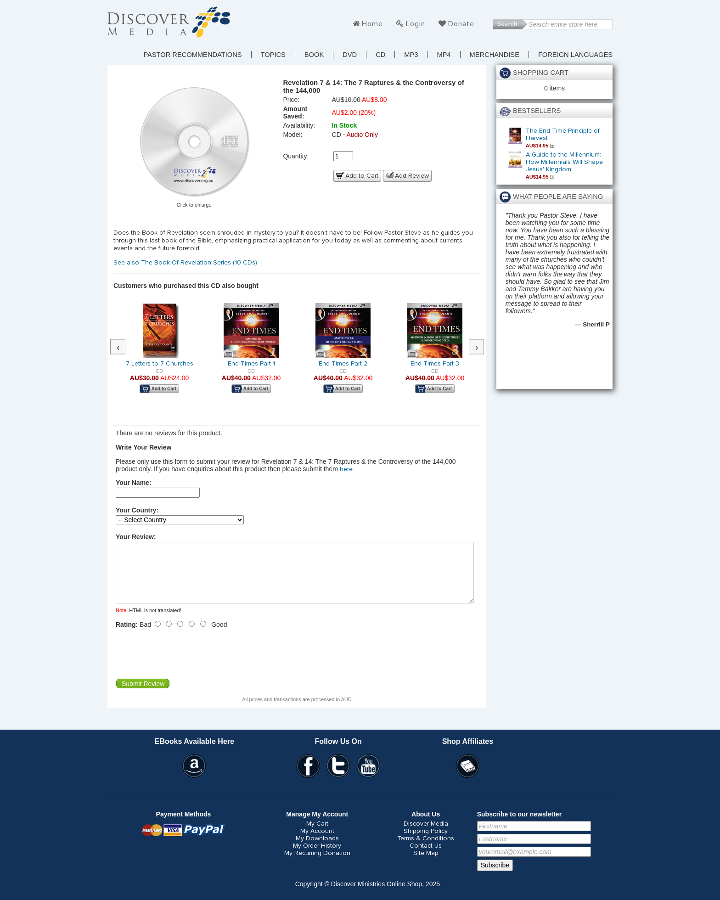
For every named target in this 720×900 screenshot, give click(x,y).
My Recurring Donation (317, 864)
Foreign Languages (575, 54)
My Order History (317, 857)
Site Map (426, 864)
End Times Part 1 (251, 363)
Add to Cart (361, 176)
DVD (350, 54)
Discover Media (426, 835)
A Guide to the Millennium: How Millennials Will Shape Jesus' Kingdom (564, 162)
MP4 (443, 54)
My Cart (317, 835)
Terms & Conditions (425, 849)
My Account (317, 842)
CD (380, 54)
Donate (461, 24)
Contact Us (426, 857)
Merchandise (494, 54)
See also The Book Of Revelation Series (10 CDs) (186, 262)
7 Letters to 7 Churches (159, 363)
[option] (159, 354)
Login (415, 24)
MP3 (411, 54)
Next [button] (481, 347)
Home (372, 24)
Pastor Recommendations (192, 54)
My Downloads (317, 849)
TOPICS (273, 54)
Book (314, 54)
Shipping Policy (426, 842)
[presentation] (185, 664)
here (346, 469)
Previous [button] (122, 347)
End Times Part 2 (343, 363)
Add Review (412, 176)
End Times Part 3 (435, 363)
